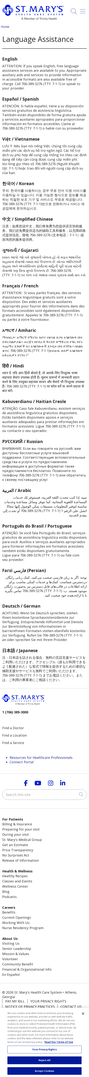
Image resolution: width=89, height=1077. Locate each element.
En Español (11, 974)
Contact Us (71, 1006)
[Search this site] (44, 794)
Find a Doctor (13, 728)
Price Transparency (17, 850)
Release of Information (20, 860)
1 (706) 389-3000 (15, 712)
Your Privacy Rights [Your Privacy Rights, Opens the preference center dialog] (44, 1052)
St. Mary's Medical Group (22, 839)
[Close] (83, 1016)
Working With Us (15, 922)
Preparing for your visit (21, 829)
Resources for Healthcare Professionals (41, 757)
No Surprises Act (15, 855)
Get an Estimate (15, 845)
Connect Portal (22, 762)
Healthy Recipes (15, 876)
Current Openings (16, 917)
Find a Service (13, 742)
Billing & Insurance (17, 824)
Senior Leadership (16, 948)
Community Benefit (17, 964)
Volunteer (10, 959)
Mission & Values (15, 954)
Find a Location (14, 735)
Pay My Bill (15, 1001)
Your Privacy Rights (48, 1001)
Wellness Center (15, 886)
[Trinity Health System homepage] (33, 19)
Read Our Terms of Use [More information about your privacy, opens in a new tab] (58, 1044)
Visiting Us (10, 943)
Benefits (8, 912)
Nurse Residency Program (23, 928)
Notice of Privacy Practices (30, 1006)
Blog (5, 891)
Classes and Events (17, 881)
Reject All (44, 1062)
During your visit (15, 834)
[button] (83, 10)
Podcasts (9, 896)
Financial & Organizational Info (27, 969)
